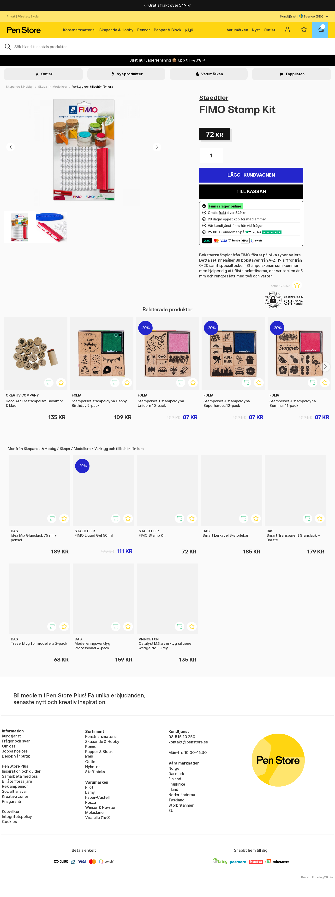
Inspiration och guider (21, 771)
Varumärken (237, 30)
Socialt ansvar (14, 791)
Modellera (60, 86)
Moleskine (94, 812)
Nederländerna (181, 794)
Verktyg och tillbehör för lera (92, 86)
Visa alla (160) (97, 817)
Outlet (269, 30)
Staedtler (213, 97)
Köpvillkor (10, 811)
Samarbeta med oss (20, 776)
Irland (173, 789)
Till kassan (251, 191)
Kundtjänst (288, 16)
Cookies (9, 821)
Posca (90, 802)
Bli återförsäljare (17, 781)
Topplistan (295, 74)
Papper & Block (167, 30)
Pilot (89, 787)
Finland (174, 778)
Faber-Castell (97, 797)
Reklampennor (15, 786)
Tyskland (176, 800)
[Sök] (167, 46)
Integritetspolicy (17, 816)
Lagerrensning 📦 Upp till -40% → (167, 60)
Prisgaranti (11, 801)
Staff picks (95, 771)
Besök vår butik (16, 756)
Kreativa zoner (15, 796)
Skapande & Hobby (116, 30)
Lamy (90, 792)
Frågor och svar (16, 741)
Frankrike (176, 784)
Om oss (8, 746)
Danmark (176, 773)
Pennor (143, 30)
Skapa (42, 86)
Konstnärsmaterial (79, 30)
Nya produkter (129, 74)
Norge (173, 768)
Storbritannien (181, 805)
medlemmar (256, 219)
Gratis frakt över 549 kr (167, 5)
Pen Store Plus (15, 766)
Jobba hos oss (15, 751)
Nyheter (92, 766)
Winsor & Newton (100, 807)
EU (170, 810)
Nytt (256, 30)
